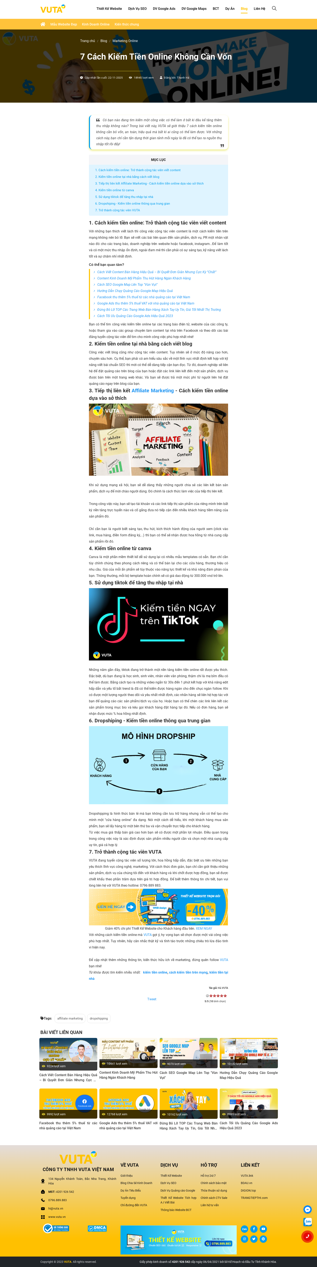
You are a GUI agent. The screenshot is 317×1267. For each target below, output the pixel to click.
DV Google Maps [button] (194, 9)
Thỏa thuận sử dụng (214, 1190)
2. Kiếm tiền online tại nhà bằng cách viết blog (127, 177)
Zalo (244, 1229)
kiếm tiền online (155, 972)
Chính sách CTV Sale (214, 1197)
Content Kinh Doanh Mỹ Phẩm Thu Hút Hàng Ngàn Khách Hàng (144, 278)
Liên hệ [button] (259, 9)
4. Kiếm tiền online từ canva (114, 190)
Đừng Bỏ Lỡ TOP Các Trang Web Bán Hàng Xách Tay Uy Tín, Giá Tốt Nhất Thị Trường (159, 310)
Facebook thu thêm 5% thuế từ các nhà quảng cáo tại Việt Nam (143, 297)
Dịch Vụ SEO (168, 1183)
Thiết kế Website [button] (109, 9)
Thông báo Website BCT (175, 1210)
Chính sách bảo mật (214, 1183)
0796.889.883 (57, 1200)
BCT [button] (216, 9)
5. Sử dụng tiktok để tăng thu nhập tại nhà (124, 197)
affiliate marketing (70, 1018)
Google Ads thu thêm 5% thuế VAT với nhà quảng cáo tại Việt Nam (145, 303)
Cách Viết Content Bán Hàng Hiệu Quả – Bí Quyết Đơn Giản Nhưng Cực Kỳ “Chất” (156, 272)
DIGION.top (248, 1190)
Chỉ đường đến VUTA (134, 1205)
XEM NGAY (204, 928)
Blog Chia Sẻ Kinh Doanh (136, 1183)
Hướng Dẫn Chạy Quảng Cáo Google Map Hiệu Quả (135, 291)
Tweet (151, 999)
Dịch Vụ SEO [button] (137, 9)
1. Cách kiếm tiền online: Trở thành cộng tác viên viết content (138, 170)
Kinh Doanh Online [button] (96, 24)
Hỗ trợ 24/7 (208, 1175)
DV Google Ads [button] (164, 9)
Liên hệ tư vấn (210, 1205)
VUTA (148, 935)
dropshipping (99, 1018)
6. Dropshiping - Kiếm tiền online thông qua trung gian (132, 203)
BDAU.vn (246, 1183)
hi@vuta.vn (55, 1208)
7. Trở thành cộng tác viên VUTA (117, 210)
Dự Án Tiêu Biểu (131, 1190)
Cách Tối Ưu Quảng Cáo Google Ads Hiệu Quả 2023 (135, 316)
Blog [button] (244, 9)
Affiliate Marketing (153, 391)
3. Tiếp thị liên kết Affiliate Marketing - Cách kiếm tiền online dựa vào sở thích (149, 183)
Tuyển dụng (128, 1197)
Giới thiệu (127, 1175)
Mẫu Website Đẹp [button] (63, 24)
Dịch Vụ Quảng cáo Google (177, 1190)
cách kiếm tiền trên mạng (188, 972)
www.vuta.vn (57, 1217)
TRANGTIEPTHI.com (254, 1197)
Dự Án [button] (230, 9)
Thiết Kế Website (171, 1175)
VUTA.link (247, 1175)
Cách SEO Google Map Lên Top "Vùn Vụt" (127, 285)
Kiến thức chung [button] (127, 24)
